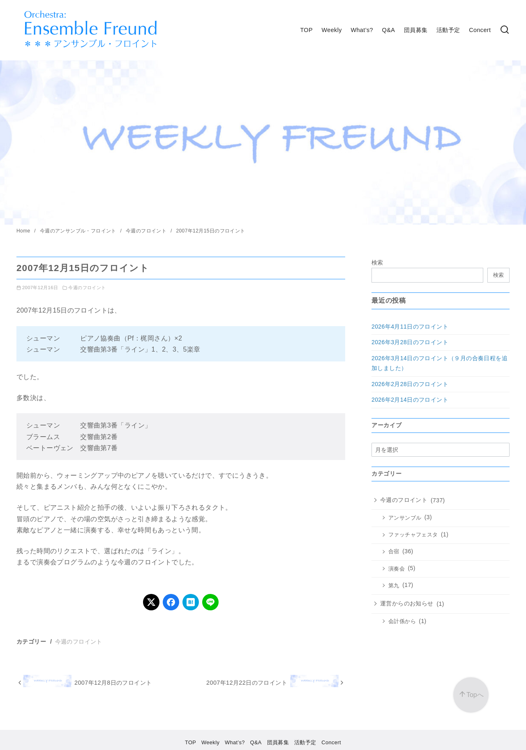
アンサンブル (404, 518)
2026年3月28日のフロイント (409, 342)
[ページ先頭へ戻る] (471, 695)
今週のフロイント (147, 231)
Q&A (388, 30)
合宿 (393, 551)
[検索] (505, 30)
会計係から (402, 621)
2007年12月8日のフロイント (113, 682)
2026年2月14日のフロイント (409, 399)
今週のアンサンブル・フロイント (79, 231)
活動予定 (448, 30)
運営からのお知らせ (407, 603)
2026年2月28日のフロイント (409, 384)
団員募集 (416, 30)
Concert (480, 30)
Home (24, 231)
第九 (393, 586)
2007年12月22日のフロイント (246, 682)
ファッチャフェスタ (413, 535)
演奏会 (396, 569)
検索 (377, 262)
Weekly (332, 30)
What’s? (362, 30)
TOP (306, 30)
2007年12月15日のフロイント (210, 231)
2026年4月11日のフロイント (409, 326)
